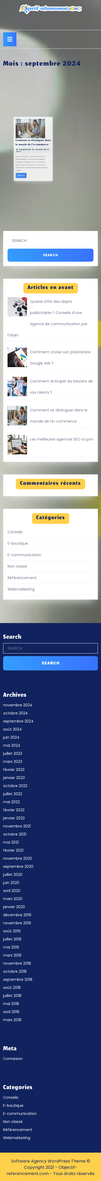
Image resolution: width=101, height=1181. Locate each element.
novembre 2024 (17, 705)
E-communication (24, 554)
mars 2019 (12, 955)
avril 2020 (11, 890)
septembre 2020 (18, 866)
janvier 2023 (14, 777)
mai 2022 (11, 802)
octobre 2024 (15, 713)
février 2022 (13, 810)
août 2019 (12, 931)
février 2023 (13, 769)
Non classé (17, 566)
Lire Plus (7, 162)
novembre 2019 (17, 923)
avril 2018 (11, 1011)
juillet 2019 (12, 939)
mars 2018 (12, 1019)
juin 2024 (11, 737)
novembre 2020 (17, 858)
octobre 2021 (14, 834)
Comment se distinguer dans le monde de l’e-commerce (12, 146)
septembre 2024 (18, 721)
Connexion (13, 1058)
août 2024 (12, 729)
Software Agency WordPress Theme (48, 1161)
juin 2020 (11, 882)
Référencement (22, 577)
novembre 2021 (17, 826)
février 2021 (13, 850)
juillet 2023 (12, 753)
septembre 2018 (17, 979)
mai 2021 (11, 842)
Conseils (15, 532)
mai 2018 (11, 1003)
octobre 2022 (15, 785)
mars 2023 (12, 761)
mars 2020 (12, 898)
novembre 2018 (17, 963)
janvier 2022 (14, 818)
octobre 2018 (15, 971)
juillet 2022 (12, 793)
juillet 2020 (12, 874)
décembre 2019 (17, 915)
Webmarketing (21, 589)
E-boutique (18, 543)
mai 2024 (11, 745)
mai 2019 (11, 947)
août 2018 (12, 987)
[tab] (9, 39)
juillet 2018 (12, 995)
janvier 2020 (14, 906)
